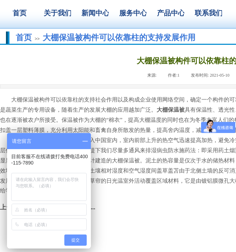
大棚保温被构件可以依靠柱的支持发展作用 (119, 37)
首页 (24, 37)
